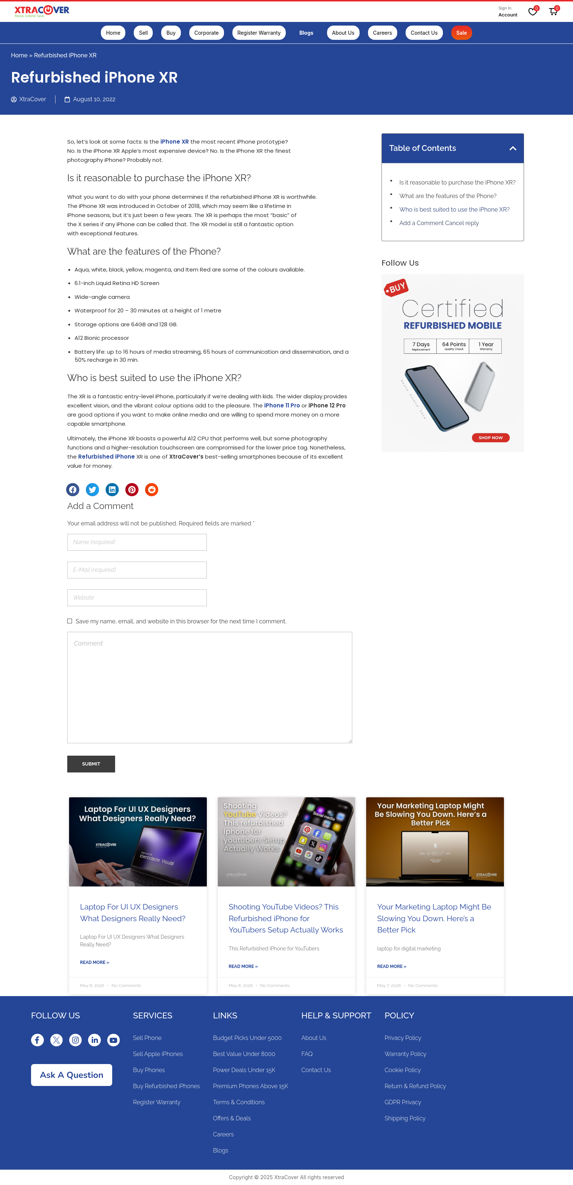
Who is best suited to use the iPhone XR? (454, 209)
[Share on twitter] (92, 489)
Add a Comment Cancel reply (439, 223)
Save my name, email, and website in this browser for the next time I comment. (181, 621)
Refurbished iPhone (106, 456)
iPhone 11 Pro (282, 405)
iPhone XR (174, 141)
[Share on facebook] (72, 489)
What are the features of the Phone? (448, 196)
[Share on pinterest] (131, 489)
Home (19, 55)
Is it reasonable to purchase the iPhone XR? (457, 182)
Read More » (94, 962)
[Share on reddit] (151, 489)
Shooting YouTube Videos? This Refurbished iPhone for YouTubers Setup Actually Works (286, 918)
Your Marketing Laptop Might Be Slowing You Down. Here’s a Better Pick (434, 918)
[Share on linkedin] (112, 489)
